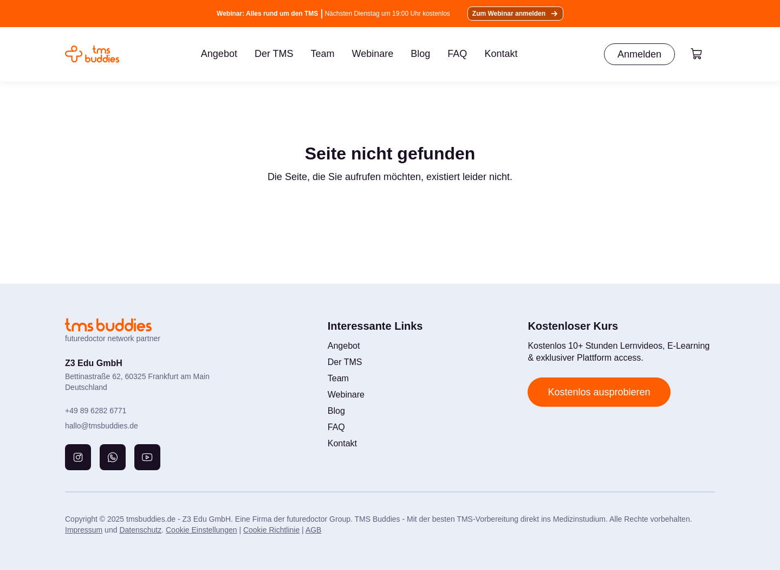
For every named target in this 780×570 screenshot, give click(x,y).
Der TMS (274, 53)
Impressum (83, 530)
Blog (420, 53)
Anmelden (639, 54)
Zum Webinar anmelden (508, 13)
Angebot (219, 53)
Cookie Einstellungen (201, 530)
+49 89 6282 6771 (95, 410)
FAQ (457, 53)
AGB (314, 530)
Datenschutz (140, 530)
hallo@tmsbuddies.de (101, 425)
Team (323, 53)
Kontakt (500, 53)
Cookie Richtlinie (271, 530)
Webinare (373, 53)
